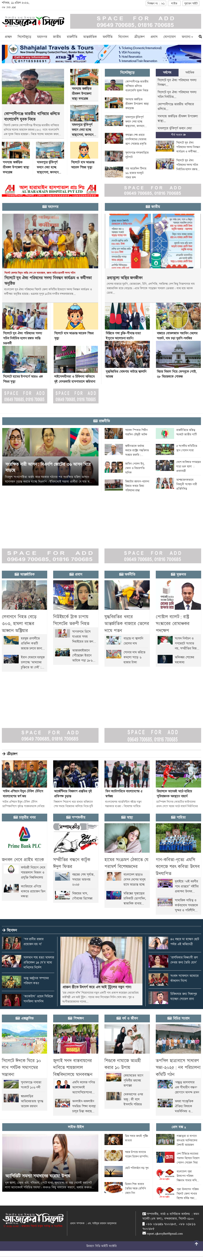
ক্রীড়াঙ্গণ (139, 36)
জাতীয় (57, 36)
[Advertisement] (101, 518)
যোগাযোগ (169, 36)
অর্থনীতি (107, 36)
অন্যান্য (187, 36)
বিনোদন (123, 36)
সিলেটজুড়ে (24, 36)
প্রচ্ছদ (8, 36)
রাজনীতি (72, 36)
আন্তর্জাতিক (90, 36)
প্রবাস (154, 36)
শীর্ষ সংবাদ (178, 135)
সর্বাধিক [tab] (189, 72)
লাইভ (174, 3)
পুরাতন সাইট (191, 3)
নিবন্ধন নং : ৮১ (155, 3)
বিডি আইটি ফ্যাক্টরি (106, 1246)
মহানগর (42, 36)
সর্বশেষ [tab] (167, 72)
